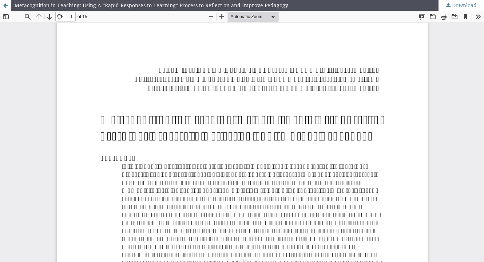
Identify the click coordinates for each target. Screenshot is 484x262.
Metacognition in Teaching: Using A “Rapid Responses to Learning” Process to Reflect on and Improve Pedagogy (151, 5)
